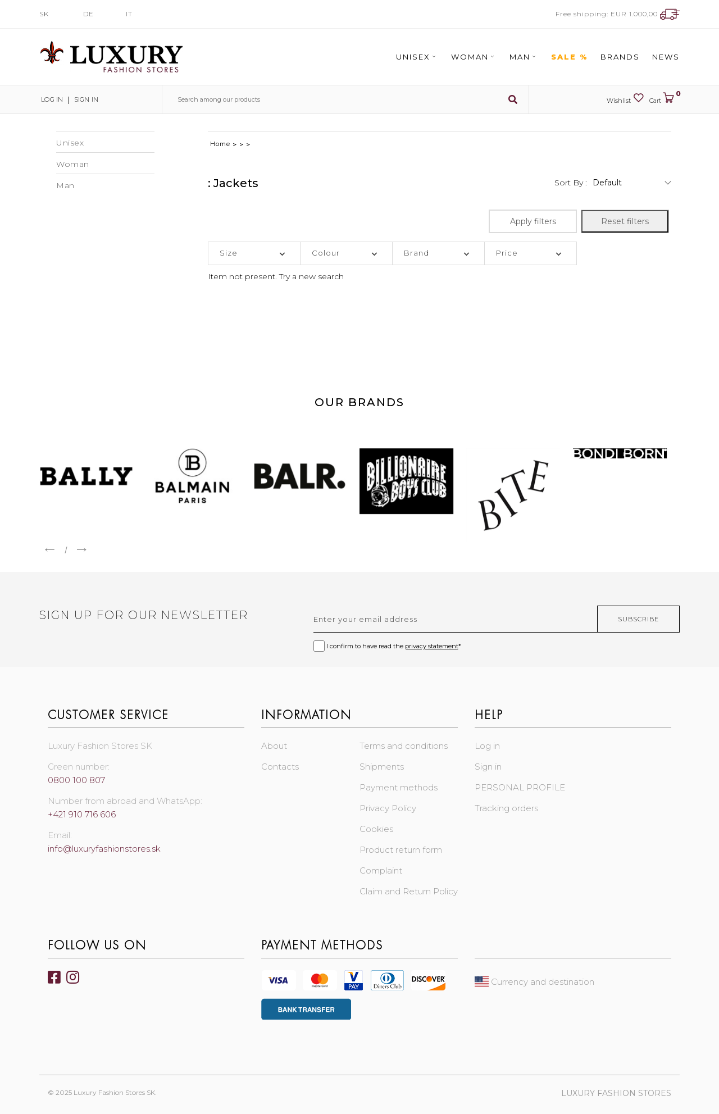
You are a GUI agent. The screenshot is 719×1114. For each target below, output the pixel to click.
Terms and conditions (404, 745)
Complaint (381, 870)
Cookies (376, 829)
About (274, 745)
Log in (50, 99)
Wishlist (625, 98)
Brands (620, 56)
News (666, 56)
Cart (664, 98)
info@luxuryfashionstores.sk (104, 848)
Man (524, 56)
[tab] (254, 253)
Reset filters (625, 221)
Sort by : (570, 183)
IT (129, 14)
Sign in (84, 99)
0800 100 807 (76, 780)
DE (88, 14)
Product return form (401, 849)
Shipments (382, 766)
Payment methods (399, 787)
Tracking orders (506, 808)
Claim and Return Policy (409, 891)
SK (44, 14)
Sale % (569, 56)
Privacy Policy (388, 808)
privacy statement (431, 646)
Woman (474, 56)
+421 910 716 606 (82, 814)
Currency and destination (534, 981)
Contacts (280, 766)
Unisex (417, 56)
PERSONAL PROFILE (520, 787)
